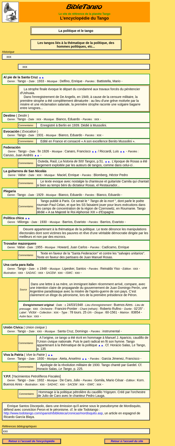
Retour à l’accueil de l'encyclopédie (31, 441)
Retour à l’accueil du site (127, 441)
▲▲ (94, 151)
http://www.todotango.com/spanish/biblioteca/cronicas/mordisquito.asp (53, 413)
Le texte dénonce (108, 229)
